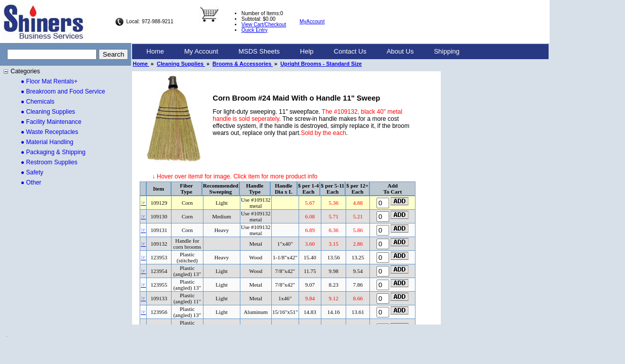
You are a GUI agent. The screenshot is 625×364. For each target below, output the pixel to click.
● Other (31, 182)
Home (155, 51)
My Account (201, 51)
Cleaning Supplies (181, 64)
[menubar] (303, 51)
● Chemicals (38, 101)
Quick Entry (254, 30)
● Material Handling (47, 142)
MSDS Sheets (259, 51)
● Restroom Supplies (49, 162)
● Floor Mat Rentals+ (49, 81)
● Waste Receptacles (49, 131)
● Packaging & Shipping (53, 152)
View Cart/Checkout (263, 24)
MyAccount (312, 21)
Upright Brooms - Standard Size (321, 64)
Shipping (447, 51)
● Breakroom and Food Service (63, 91)
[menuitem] (155, 51)
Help (307, 51)
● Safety (32, 172)
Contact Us (350, 51)
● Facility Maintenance (51, 121)
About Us (400, 51)
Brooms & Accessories (243, 64)
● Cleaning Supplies (48, 111)
